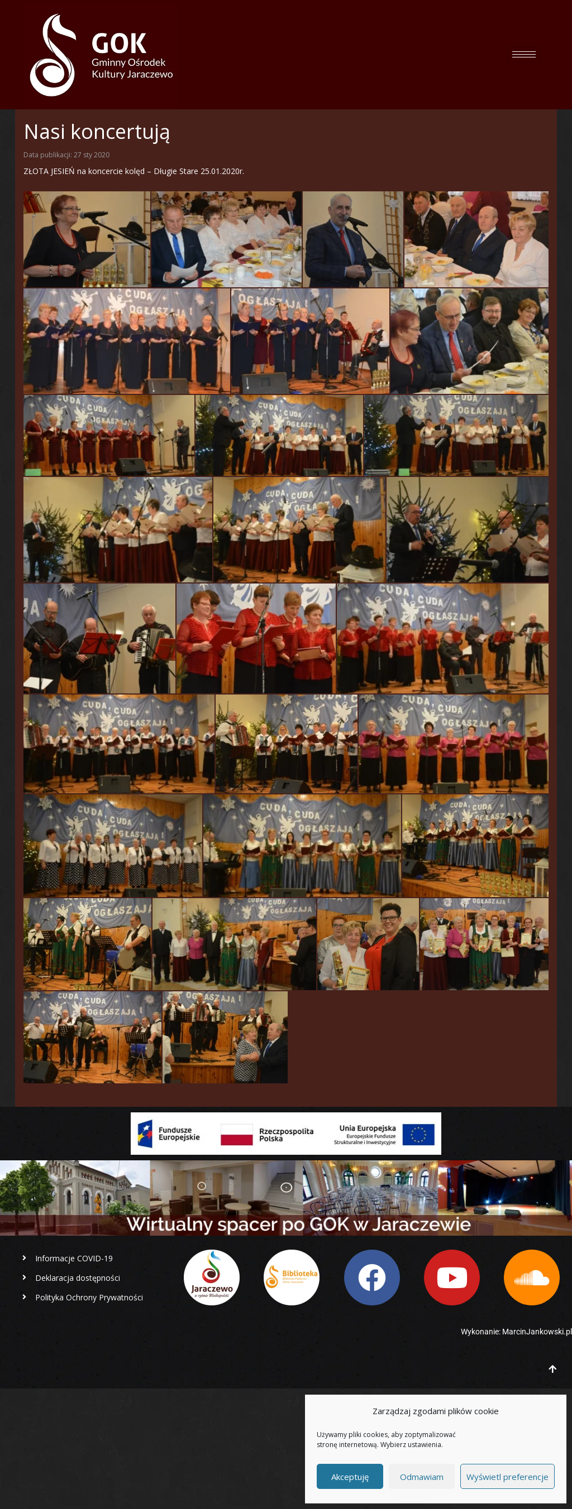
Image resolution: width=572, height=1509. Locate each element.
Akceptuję (350, 1476)
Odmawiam (422, 1476)
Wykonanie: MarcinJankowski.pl (516, 1331)
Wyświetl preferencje (507, 1476)
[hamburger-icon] (524, 54)
